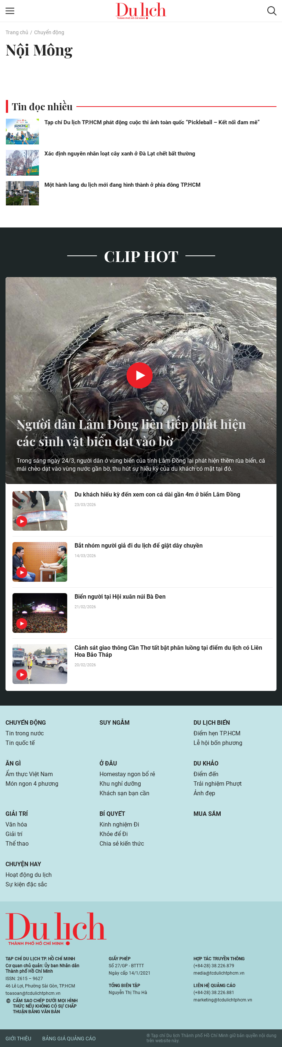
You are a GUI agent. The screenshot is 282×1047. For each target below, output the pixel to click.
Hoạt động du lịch (29, 874)
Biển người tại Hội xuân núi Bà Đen (120, 596)
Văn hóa (16, 824)
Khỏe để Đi (114, 834)
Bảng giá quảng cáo (69, 1038)
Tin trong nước (25, 733)
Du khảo (206, 763)
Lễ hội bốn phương (218, 742)
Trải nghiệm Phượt (218, 783)
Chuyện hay (23, 864)
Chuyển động (49, 32)
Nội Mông (40, 49)
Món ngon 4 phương (32, 783)
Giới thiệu (18, 1038)
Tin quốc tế (20, 742)
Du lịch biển (212, 722)
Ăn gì (13, 763)
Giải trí (17, 813)
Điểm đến (206, 774)
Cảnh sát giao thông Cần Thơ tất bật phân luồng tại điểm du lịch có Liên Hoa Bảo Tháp (168, 651)
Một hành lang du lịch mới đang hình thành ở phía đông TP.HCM (122, 185)
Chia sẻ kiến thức (122, 843)
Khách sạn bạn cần (124, 793)
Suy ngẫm (115, 722)
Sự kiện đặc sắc (26, 884)
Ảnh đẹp (204, 793)
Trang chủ (17, 32)
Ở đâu (108, 763)
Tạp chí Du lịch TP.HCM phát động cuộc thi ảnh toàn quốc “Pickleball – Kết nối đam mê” (152, 122)
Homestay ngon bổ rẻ (127, 774)
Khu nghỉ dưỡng (120, 783)
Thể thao (17, 843)
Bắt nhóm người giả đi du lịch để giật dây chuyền (139, 545)
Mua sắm (207, 813)
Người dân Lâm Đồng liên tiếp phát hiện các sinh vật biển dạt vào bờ (137, 432)
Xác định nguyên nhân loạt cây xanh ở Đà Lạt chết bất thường (119, 153)
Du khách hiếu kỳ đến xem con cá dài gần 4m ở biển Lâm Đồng (157, 494)
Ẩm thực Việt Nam (29, 774)
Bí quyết (112, 813)
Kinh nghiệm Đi (119, 824)
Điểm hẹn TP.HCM (217, 733)
